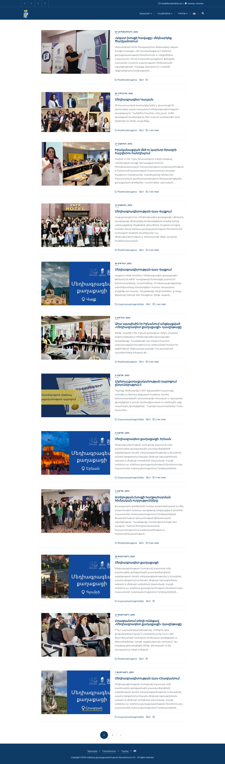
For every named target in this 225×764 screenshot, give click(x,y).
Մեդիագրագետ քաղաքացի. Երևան (143, 439)
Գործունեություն (126, 80)
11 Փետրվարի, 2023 (125, 615)
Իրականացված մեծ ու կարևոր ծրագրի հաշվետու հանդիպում (146, 151)
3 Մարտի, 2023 (122, 375)
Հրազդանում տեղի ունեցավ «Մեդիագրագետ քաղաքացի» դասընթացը (148, 622)
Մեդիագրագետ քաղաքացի (137, 562)
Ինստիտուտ (109, 751)
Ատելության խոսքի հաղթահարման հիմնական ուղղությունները (143, 498)
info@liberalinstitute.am (170, 3)
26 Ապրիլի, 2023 (123, 263)
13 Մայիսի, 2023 (123, 205)
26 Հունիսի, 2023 (124, 93)
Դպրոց (124, 751)
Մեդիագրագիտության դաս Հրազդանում (147, 678)
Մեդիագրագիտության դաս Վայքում (143, 211)
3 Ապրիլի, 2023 (122, 318)
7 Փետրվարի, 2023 (124, 672)
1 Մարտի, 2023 (122, 491)
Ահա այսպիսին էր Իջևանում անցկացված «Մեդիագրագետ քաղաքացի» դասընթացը (148, 325)
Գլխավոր (92, 751)
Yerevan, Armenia (194, 3)
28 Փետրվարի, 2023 (125, 556)
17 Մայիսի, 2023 (123, 144)
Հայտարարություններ (129, 304)
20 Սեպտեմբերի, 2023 (126, 32)
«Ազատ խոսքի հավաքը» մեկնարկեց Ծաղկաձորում (143, 39)
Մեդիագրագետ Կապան (134, 99)
